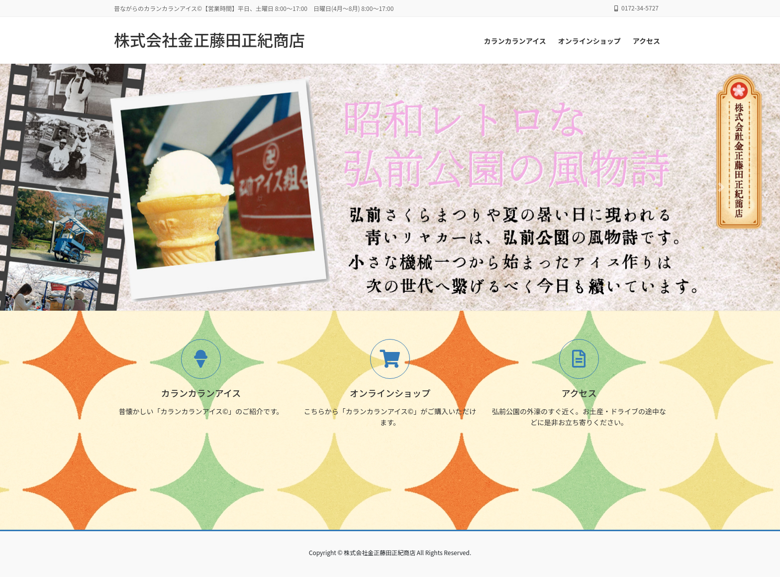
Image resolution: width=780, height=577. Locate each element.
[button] (58, 187)
